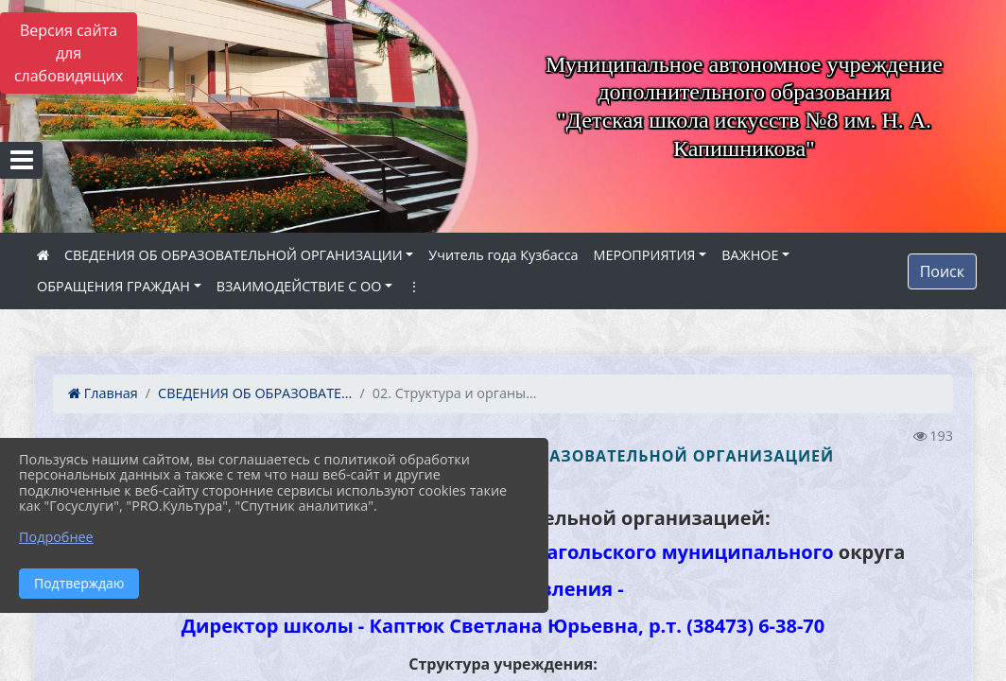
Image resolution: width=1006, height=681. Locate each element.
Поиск (942, 271)
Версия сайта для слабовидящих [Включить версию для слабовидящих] (68, 53)
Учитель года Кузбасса (503, 255)
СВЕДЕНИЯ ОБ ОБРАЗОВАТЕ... (255, 393)
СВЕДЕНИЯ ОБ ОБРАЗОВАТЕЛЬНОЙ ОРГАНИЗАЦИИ (233, 255)
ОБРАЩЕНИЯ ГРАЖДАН (113, 286)
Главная (103, 393)
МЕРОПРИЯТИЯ (645, 255)
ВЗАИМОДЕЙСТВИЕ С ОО (299, 286)
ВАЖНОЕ (749, 255)
